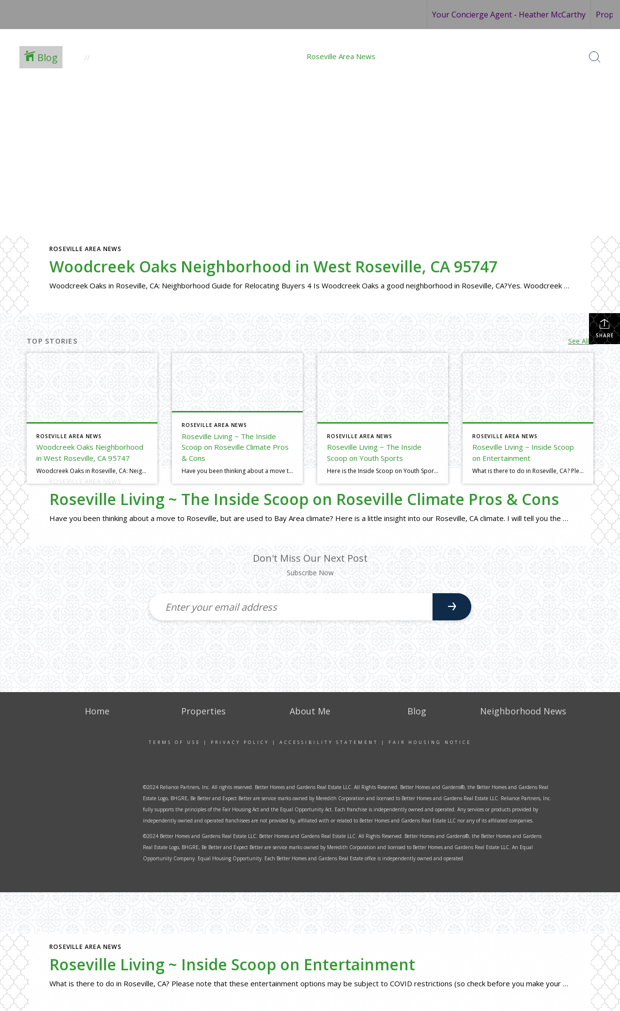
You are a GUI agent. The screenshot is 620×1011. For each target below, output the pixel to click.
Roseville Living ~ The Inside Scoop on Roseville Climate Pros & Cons (304, 499)
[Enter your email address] (291, 606)
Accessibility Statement (328, 742)
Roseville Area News (85, 249)
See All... (580, 341)
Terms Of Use (175, 742)
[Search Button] (595, 57)
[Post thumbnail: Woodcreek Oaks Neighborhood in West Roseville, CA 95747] (92, 418)
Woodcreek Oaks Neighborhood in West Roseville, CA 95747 (273, 266)
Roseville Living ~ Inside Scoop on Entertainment (232, 964)
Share (605, 328)
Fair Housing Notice (429, 742)
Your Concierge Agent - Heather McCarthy (509, 14)
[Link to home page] (49, 14)
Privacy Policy (240, 742)
